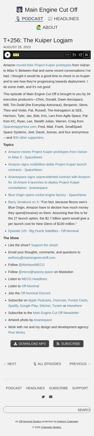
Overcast (59, 300)
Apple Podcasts (39, 300)
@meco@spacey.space (36, 272)
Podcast (14, 388)
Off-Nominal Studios (30, 421)
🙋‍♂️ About (47, 27)
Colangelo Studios (51, 427)
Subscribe (68, 343)
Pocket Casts (77, 300)
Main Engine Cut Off (47, 10)
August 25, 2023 (17, 47)
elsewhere (74, 306)
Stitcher (44, 306)
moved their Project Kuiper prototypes (43, 65)
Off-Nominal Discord (35, 293)
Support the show (44, 245)
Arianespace (43, 320)
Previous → (80, 364)
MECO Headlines (34, 279)
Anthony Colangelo (67, 421)
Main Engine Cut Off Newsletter (56, 313)
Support (80, 388)
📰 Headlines (63, 18)
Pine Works (16, 332)
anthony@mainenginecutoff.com (31, 257)
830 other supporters (28, 137)
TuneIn (57, 306)
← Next (9, 364)
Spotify (13, 306)
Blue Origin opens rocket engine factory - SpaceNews (47, 195)
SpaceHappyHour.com (19, 126)
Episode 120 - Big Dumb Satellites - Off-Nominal (43, 231)
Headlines (35, 388)
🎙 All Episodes (47, 364)
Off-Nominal (30, 286)
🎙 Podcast (29, 18)
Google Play (29, 306)
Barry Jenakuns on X (23, 202)
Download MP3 (30, 343)
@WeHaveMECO (31, 265)
